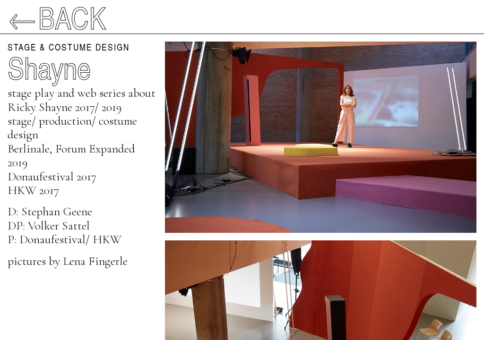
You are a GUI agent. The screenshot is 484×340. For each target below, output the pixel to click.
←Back (57, 17)
